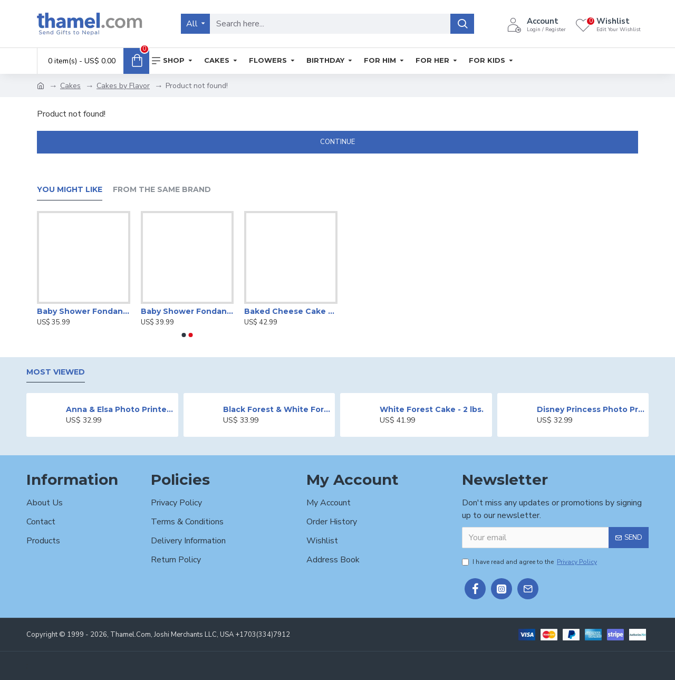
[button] (184, 335)
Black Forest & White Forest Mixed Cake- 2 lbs (277, 409)
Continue (337, 142)
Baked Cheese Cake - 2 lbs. (291, 311)
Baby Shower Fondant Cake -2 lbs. (187, 311)
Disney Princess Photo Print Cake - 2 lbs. (591, 409)
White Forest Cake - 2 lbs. (432, 409)
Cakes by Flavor (123, 86)
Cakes (70, 86)
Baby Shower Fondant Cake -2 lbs (83, 311)
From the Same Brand (162, 189)
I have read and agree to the (530, 562)
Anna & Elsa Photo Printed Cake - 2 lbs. (120, 409)
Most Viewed (55, 372)
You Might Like (69, 189)
